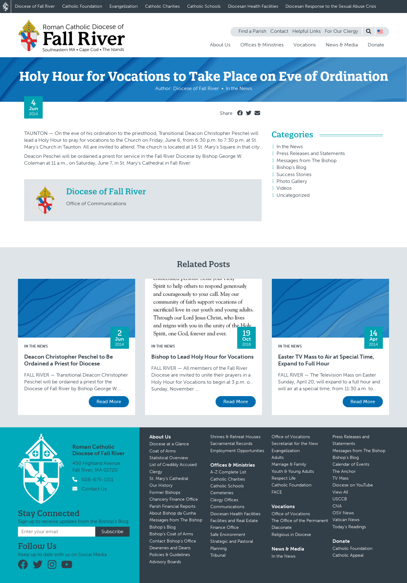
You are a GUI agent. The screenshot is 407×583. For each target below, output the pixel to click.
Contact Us (94, 489)
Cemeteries (221, 492)
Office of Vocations (291, 436)
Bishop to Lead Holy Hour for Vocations (202, 357)
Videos (284, 188)
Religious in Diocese (291, 534)
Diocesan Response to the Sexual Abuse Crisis (330, 6)
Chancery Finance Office (173, 499)
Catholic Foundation (82, 6)
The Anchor (344, 471)
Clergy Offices (224, 500)
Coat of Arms (162, 451)
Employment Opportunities (237, 450)
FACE (277, 492)
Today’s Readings (349, 526)
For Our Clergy (341, 31)
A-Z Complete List (228, 472)
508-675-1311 (97, 479)
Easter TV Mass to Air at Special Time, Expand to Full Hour (326, 360)
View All (340, 492)
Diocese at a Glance (169, 444)
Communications (227, 506)
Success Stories (293, 174)
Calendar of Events (350, 464)
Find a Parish (252, 31)
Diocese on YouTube (352, 485)
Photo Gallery (291, 181)
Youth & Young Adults (293, 471)
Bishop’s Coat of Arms (171, 534)
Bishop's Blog (291, 167)
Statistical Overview (168, 457)
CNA (337, 506)
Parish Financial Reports (172, 506)
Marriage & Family (289, 464)
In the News (289, 146)
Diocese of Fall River (35, 6)
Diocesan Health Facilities (253, 6)
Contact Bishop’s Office (172, 541)
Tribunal (217, 555)
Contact (279, 31)
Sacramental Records (231, 443)
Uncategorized (293, 195)
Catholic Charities (162, 6)
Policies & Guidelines (169, 554)
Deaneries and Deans (170, 548)
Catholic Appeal (347, 555)
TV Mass (340, 478)
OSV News (343, 513)
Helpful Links (306, 31)
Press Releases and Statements (310, 153)
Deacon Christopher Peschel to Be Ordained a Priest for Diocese (68, 360)
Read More (108, 401)
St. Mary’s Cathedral (168, 478)
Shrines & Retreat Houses (235, 436)
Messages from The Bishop (306, 160)
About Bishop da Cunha (172, 513)
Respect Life (284, 478)
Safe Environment (227, 534)
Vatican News (345, 519)
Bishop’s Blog (162, 527)
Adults (278, 457)
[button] (380, 31)
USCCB (339, 499)
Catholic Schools (204, 6)
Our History (161, 485)
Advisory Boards (165, 561)
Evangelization (123, 6)
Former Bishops (164, 492)
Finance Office (224, 527)
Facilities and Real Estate (234, 520)
